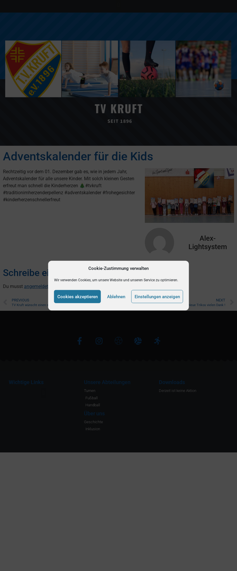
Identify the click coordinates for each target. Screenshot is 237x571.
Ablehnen (116, 296)
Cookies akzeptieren (77, 296)
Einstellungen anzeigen (157, 296)
